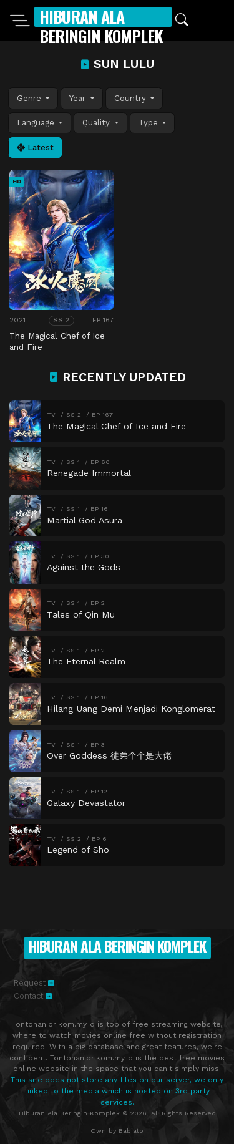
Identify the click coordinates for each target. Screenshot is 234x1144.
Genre (30, 98)
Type (149, 122)
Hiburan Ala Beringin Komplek (101, 26)
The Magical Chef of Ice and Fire (57, 341)
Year (78, 98)
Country (131, 98)
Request (34, 982)
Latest (35, 147)
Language (37, 122)
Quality (97, 122)
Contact (33, 996)
